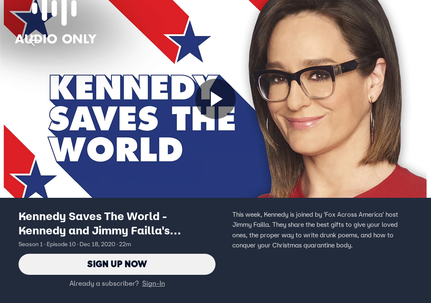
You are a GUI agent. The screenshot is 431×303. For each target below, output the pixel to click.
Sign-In (153, 284)
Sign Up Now (117, 264)
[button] (34, 40)
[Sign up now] (215, 99)
